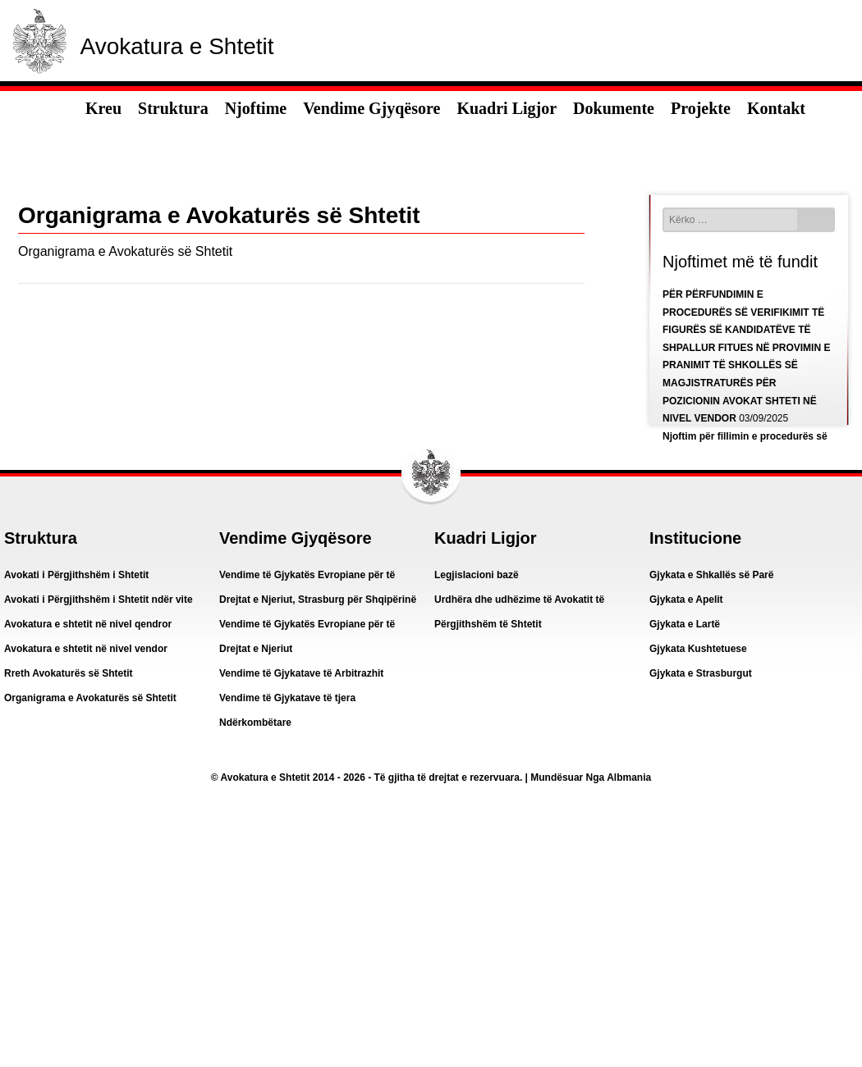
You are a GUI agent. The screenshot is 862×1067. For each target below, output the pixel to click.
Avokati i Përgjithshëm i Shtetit (76, 575)
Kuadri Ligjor (506, 108)
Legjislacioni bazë (476, 575)
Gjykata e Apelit (686, 599)
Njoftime (256, 108)
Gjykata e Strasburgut (700, 673)
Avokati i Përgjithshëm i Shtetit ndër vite (98, 599)
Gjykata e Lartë (684, 624)
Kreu (103, 108)
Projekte (701, 108)
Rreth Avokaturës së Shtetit (68, 673)
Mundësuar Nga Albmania (590, 777)
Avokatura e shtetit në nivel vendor (85, 648)
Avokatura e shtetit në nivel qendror (88, 624)
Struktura (173, 108)
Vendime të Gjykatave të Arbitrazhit (301, 673)
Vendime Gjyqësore (371, 108)
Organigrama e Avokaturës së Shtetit (125, 251)
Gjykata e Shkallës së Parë (711, 575)
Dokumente (613, 108)
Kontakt (776, 108)
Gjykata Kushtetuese (698, 648)
